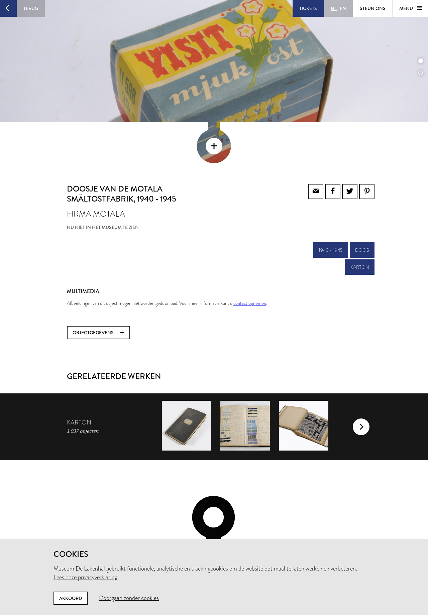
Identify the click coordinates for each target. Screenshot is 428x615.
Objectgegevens (98, 287)
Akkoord (70, 598)
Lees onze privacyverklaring (85, 577)
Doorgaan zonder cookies (129, 598)
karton (359, 222)
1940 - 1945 (331, 205)
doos (362, 205)
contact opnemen (249, 258)
